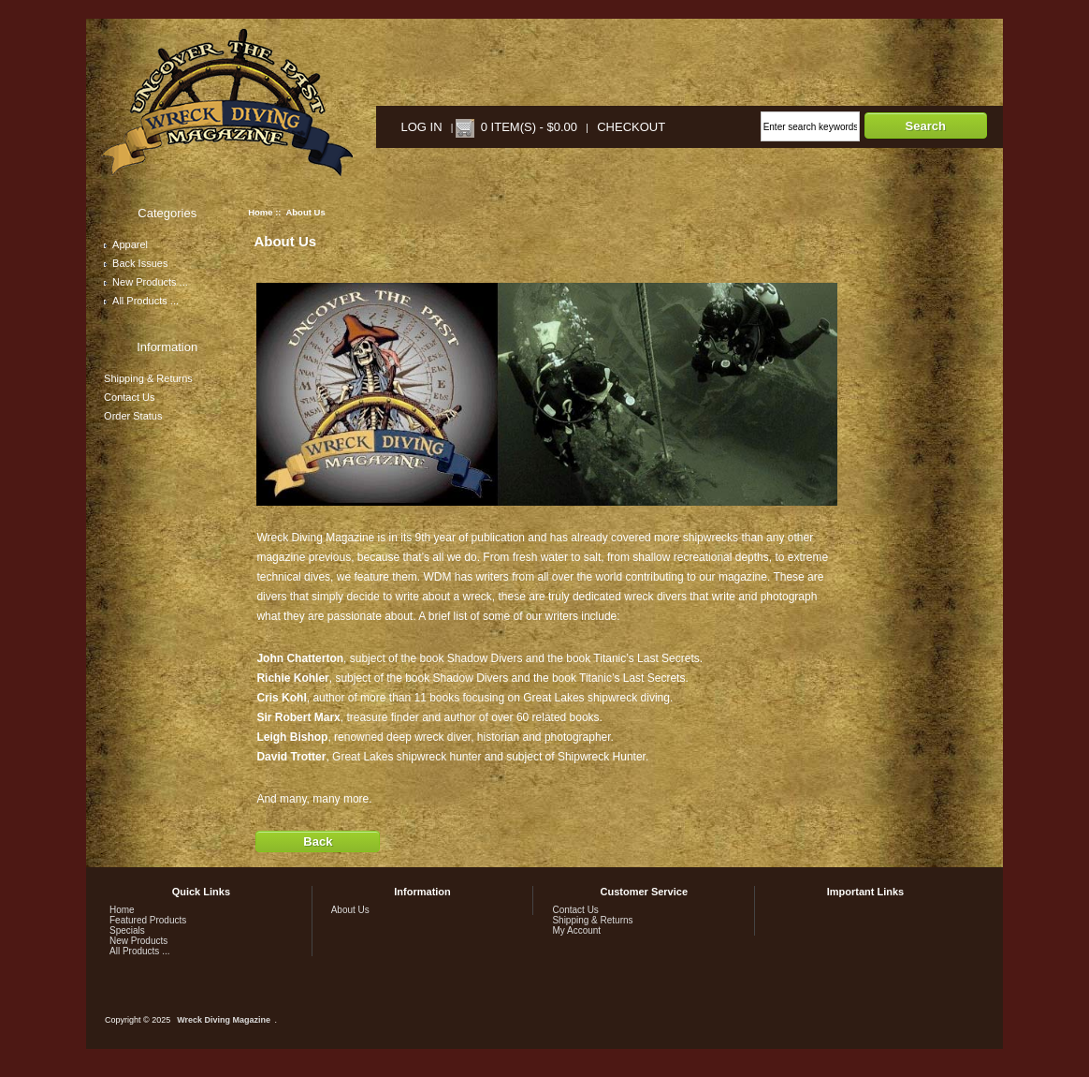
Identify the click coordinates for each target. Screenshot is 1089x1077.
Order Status (133, 415)
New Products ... (146, 282)
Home (260, 212)
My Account (576, 930)
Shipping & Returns (148, 378)
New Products (138, 941)
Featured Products (147, 920)
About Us (350, 910)
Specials (127, 930)
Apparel (126, 244)
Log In (422, 127)
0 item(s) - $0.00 (529, 127)
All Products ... (141, 300)
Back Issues (135, 263)
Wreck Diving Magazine (223, 1020)
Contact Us (129, 397)
